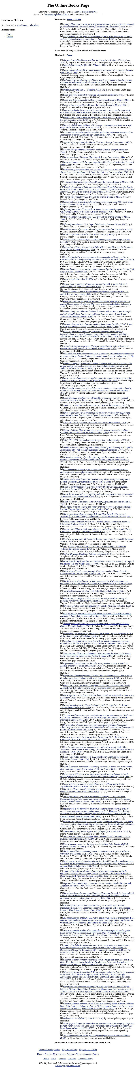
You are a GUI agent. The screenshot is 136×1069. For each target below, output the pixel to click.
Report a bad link (69, 1049)
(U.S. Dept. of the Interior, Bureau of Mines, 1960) (98, 182)
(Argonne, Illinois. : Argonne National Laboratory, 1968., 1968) (97, 863)
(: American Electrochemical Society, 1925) (93, 95)
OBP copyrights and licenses (67, 1065)
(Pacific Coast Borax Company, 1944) (88, 234)
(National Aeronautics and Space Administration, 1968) (94, 347)
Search (48, 1054)
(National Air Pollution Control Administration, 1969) (96, 81)
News (53, 1059)
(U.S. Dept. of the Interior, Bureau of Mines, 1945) (95, 224)
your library (22, 25)
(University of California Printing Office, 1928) (96, 768)
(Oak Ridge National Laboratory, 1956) (93, 591)
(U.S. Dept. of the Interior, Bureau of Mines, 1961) (97, 189)
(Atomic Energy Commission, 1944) (94, 157)
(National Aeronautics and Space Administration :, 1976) (95, 414)
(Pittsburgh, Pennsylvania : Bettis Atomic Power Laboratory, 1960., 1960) (95, 775)
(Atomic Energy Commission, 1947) (96, 133)
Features (62, 1059)
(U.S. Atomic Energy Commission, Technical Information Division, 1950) (96, 530)
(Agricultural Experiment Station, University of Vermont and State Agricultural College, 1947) (96, 495)
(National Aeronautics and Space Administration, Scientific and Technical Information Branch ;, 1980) (95, 314)
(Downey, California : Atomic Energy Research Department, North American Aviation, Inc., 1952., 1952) (95, 873)
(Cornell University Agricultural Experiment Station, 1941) (94, 480)
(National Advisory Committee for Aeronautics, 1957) (97, 25)
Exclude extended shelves (85, 12)
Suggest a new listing (88, 1049)
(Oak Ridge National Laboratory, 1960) (97, 258)
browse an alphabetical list (55, 14)
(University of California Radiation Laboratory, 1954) (95, 303)
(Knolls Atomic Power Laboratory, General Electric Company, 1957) (96, 676)
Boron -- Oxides (74, 19)
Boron (9, 34)
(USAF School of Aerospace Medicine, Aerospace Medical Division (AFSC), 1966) (96, 325)
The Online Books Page (68, 5)
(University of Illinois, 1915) (94, 790)
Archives (72, 1059)
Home (39, 1054)
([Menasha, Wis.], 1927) (85, 90)
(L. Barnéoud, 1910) (83, 1018)
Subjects (87, 1054)
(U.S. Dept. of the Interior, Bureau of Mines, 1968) (93, 210)
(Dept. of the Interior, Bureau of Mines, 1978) (95, 126)
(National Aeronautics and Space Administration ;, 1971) (95, 405)
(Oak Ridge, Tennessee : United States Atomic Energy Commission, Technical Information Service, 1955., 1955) (96, 717)
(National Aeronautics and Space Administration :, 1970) (95, 423)
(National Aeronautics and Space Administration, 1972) (94, 470)
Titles (78, 1054)
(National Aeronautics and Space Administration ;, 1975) (94, 399)
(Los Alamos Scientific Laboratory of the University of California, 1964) (96, 582)
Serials (96, 1054)
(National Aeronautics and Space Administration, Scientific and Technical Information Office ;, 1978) (94, 334)
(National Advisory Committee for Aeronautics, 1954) (93, 599)
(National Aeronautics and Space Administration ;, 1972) (95, 390)
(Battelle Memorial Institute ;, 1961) (97, 606)
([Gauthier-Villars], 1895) (84, 65)
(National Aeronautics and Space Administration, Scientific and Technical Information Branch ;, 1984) (96, 365)
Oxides (10, 37)
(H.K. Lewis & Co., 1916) (95, 831)
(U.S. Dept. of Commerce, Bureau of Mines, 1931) (96, 100)
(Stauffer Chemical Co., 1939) (97, 229)
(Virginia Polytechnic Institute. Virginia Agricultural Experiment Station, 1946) (95, 508)
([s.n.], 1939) (78, 279)
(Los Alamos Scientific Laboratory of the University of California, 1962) (94, 572)
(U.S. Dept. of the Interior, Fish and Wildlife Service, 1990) (97, 562)
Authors (70, 1054)
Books (46, 1059)
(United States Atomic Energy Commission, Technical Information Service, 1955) (95, 642)
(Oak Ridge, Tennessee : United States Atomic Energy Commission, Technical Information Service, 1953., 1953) (97, 823)
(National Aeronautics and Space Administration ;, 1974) (97, 355)
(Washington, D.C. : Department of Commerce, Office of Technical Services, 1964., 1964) (93, 738)
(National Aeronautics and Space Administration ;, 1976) (94, 431)
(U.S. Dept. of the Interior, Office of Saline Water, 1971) (95, 111)
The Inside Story (85, 1059)
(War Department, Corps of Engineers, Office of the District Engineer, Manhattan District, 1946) (96, 634)
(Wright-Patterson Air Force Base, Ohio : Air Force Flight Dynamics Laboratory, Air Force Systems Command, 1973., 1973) (97, 1025)
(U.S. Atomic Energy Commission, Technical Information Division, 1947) (96, 515)
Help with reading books (49, 1049)
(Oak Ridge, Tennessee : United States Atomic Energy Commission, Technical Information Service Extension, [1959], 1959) (97, 749)
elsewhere (34, 25)
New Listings (59, 1054)
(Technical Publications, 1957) (94, 664)
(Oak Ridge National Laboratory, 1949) (87, 554)
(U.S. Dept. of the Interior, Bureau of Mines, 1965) (97, 171)
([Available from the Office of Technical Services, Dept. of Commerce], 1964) (93, 285)
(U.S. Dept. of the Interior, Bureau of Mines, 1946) (94, 105)
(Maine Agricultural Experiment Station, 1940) (92, 785)
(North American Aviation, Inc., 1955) (97, 727)
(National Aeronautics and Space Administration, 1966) (95, 379)
